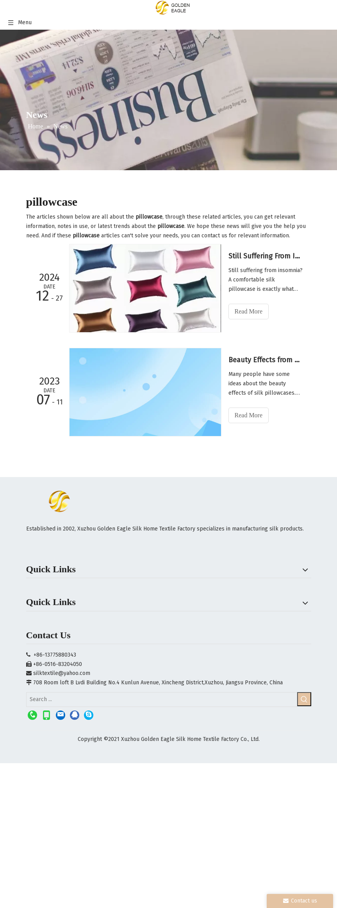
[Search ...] (161, 699)
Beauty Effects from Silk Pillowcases (265, 360)
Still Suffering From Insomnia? (265, 256)
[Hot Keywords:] (304, 699)
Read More (249, 311)
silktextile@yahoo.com (61, 673)
